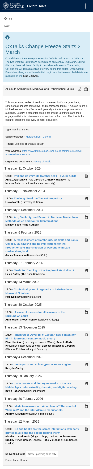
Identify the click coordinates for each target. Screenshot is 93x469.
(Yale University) (25, 179)
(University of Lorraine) (25, 391)
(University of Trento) (24, 202)
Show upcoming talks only (42, 454)
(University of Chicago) (32, 319)
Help (8, 18)
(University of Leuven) (23, 296)
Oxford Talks (36, 6)
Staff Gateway (30, 75)
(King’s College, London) (31, 436)
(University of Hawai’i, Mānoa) (30, 342)
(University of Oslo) (26, 255)
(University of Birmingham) (29, 413)
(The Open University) (25, 274)
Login (7, 25)
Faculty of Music (42, 161)
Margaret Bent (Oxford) (38, 136)
